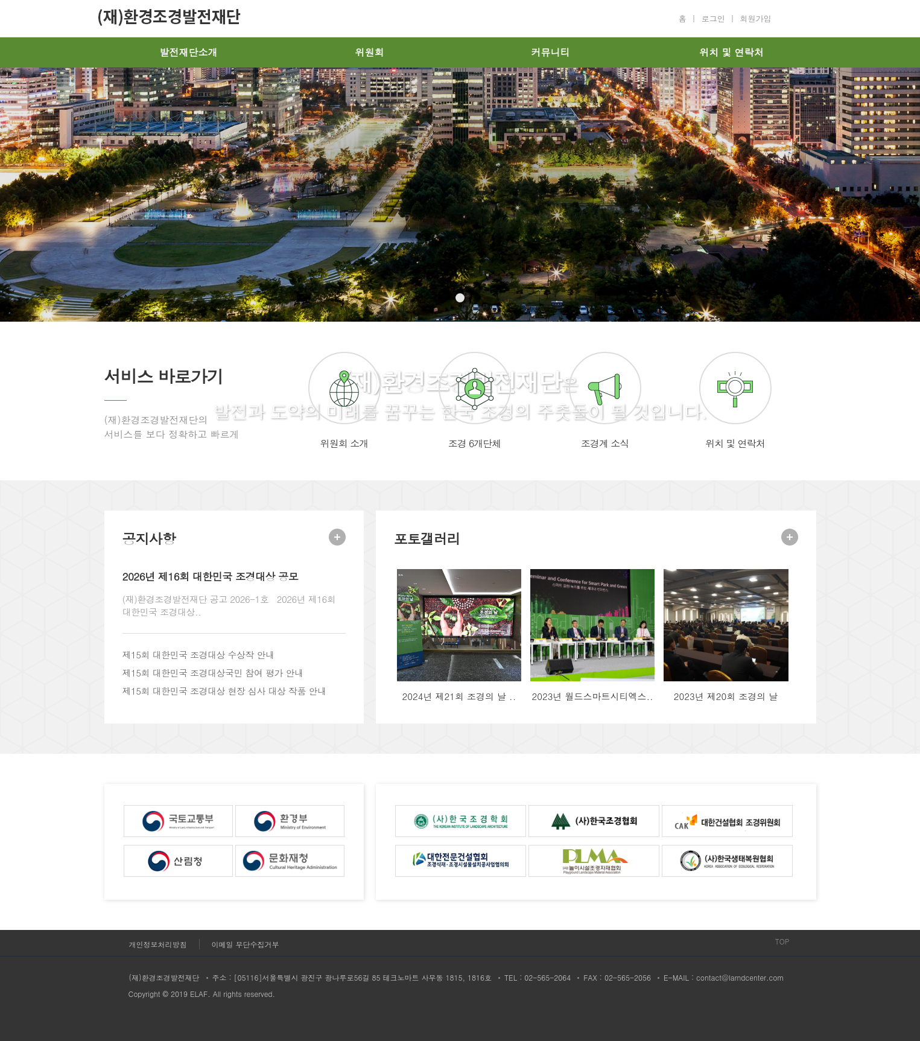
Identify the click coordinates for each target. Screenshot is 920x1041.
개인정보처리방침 (158, 944)
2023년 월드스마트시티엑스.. (592, 696)
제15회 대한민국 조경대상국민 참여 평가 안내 (212, 672)
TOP (782, 941)
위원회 (369, 52)
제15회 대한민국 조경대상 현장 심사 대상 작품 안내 (224, 690)
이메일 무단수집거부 (245, 944)
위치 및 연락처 (731, 52)
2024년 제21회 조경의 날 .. (459, 696)
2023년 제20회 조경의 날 (726, 696)
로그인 (713, 18)
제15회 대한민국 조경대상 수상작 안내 (198, 654)
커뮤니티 (550, 52)
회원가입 (756, 18)
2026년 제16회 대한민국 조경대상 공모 (210, 576)
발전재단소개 (189, 52)
